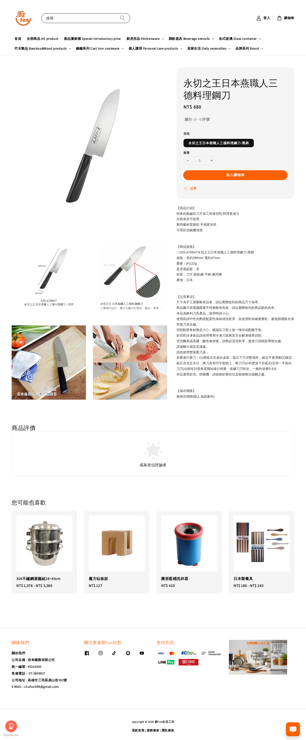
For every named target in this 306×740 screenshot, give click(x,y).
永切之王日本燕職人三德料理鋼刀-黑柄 (218, 143)
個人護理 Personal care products (153, 48)
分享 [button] (190, 188)
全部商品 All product (42, 39)
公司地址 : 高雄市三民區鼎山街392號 (39, 680)
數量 (187, 153)
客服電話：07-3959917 (28, 673)
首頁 (17, 39)
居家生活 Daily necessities (206, 48)
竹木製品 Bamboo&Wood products (40, 48)
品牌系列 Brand (247, 48)
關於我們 (18, 653)
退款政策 (138, 730)
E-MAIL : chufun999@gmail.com (35, 687)
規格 (187, 134)
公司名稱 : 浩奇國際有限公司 (33, 660)
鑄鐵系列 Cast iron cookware (97, 48)
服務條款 (153, 730)
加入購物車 (235, 175)
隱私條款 (168, 730)
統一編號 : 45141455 (26, 667)
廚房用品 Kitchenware (143, 39)
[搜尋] (122, 18)
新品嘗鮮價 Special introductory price (92, 39)
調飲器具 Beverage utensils (189, 39)
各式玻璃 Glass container (238, 39)
